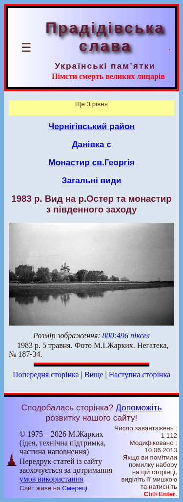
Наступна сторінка (139, 374)
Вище (93, 374)
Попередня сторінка (46, 374)
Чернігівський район (91, 126)
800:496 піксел (126, 335)
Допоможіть (139, 407)
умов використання (51, 479)
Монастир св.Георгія (91, 162)
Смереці (74, 488)
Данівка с (91, 144)
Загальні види (91, 180)
